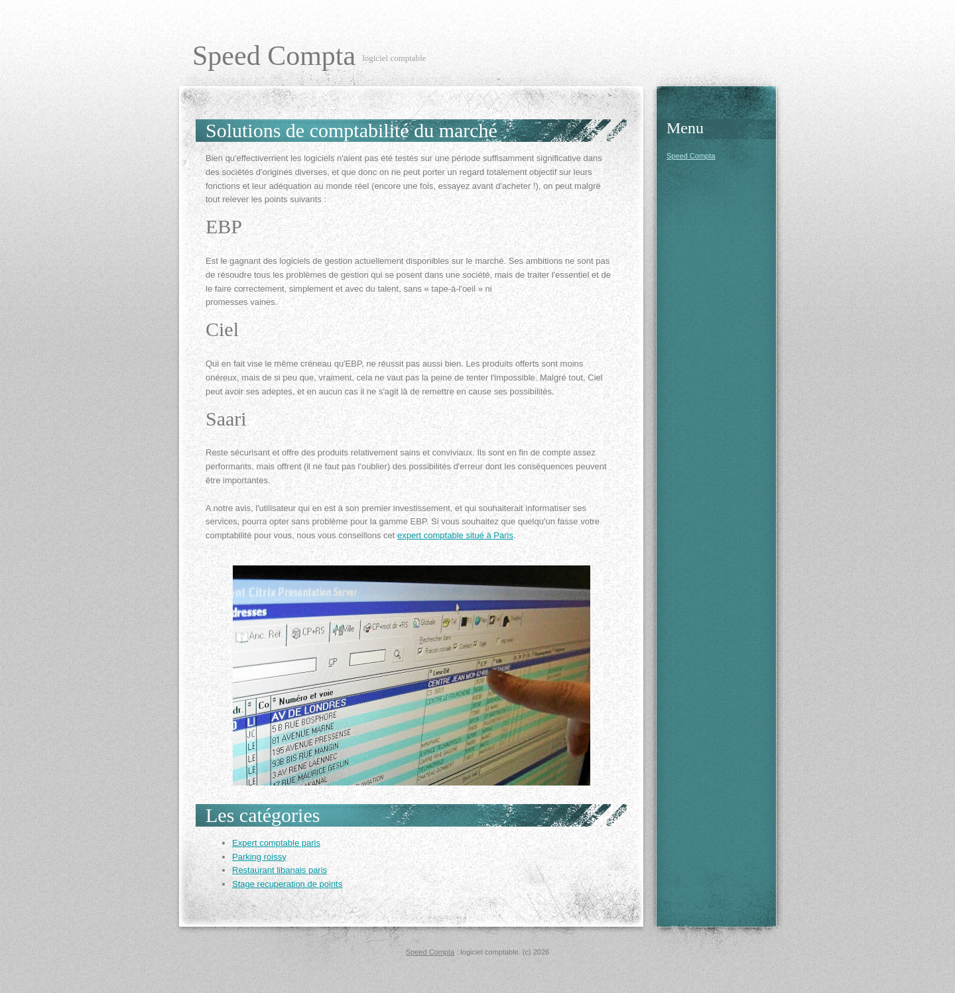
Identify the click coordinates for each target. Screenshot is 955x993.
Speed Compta (273, 55)
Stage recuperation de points (287, 884)
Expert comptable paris (276, 843)
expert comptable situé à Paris (455, 535)
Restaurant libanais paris (279, 870)
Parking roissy (259, 857)
